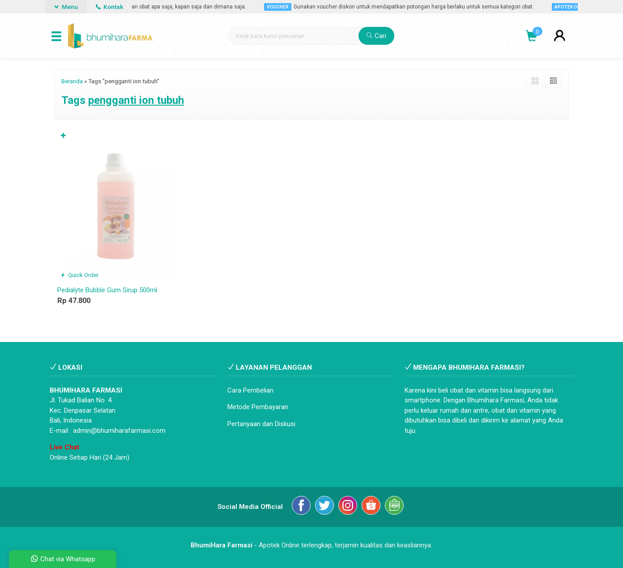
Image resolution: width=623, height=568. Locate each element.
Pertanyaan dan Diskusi (261, 424)
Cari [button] (376, 36)
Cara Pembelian (250, 390)
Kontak (109, 6)
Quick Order (79, 274)
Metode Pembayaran (257, 407)
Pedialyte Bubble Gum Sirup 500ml (107, 290)
